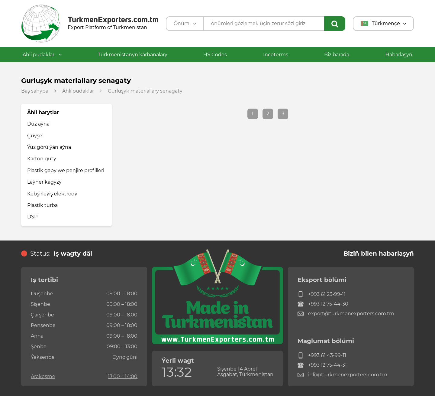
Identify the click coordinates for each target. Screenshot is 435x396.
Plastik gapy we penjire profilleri (65, 170)
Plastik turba (42, 205)
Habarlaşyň (398, 54)
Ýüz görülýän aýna (49, 147)
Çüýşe (34, 136)
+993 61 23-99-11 (322, 294)
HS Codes (215, 54)
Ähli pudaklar (42, 54)
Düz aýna (38, 124)
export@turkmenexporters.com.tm (346, 314)
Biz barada (336, 54)
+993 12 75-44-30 (323, 304)
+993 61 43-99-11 (322, 355)
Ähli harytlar (43, 112)
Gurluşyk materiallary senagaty (145, 91)
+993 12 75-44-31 (322, 365)
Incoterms (275, 54)
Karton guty (41, 159)
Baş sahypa (34, 91)
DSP (32, 217)
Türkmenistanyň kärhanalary (132, 54)
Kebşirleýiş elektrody (52, 194)
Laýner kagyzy (44, 182)
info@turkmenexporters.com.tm (342, 375)
